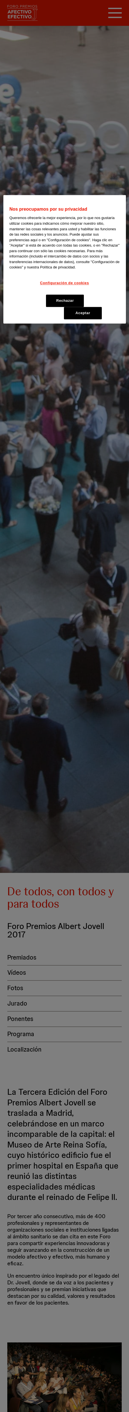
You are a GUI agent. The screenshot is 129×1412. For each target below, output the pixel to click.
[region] (64, 259)
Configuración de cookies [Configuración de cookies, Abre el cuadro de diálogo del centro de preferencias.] (64, 283)
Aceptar (82, 313)
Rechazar (65, 300)
